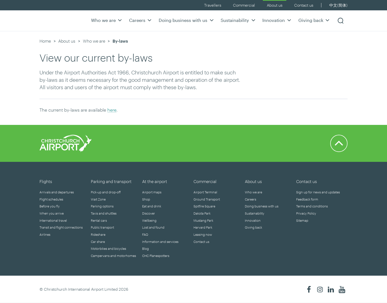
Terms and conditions (312, 206)
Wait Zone (98, 199)
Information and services (160, 242)
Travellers (212, 5)
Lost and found (153, 227)
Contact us (303, 5)
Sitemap (302, 220)
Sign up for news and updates (318, 192)
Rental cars (99, 220)
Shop (146, 199)
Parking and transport (111, 181)
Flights (45, 181)
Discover (148, 213)
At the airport (154, 181)
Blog (145, 249)
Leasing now (203, 234)
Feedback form (307, 199)
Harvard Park (203, 227)
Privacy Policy (306, 213)
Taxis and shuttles (103, 213)
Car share (98, 242)
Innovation (277, 20)
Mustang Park (203, 220)
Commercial (244, 5)
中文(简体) (338, 5)
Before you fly (49, 206)
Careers (141, 20)
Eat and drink (151, 206)
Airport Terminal (205, 192)
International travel (53, 220)
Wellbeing (149, 220)
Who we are (107, 20)
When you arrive (51, 213)
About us (274, 5)
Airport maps (151, 192)
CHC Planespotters (155, 256)
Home (45, 40)
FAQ (145, 234)
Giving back (314, 20)
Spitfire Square (204, 206)
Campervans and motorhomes (113, 256)
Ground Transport (207, 199)
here (111, 110)
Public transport (102, 227)
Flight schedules (51, 199)
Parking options (102, 206)
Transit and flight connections (61, 227)
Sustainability (238, 20)
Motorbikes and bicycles (108, 249)
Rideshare (98, 234)
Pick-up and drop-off (106, 192)
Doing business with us (187, 20)
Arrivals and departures (56, 192)
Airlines (44, 234)
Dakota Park (202, 213)
